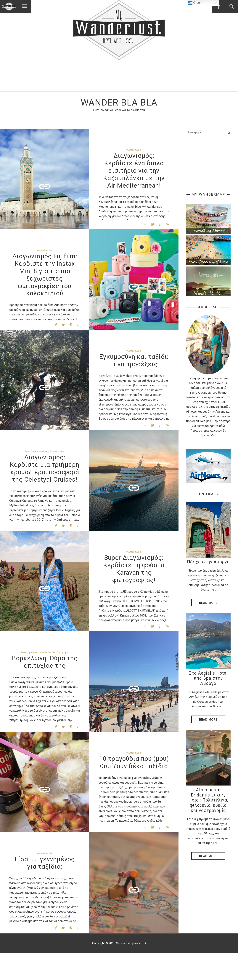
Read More (208, 603)
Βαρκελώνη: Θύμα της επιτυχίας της (45, 662)
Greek (194, 3)
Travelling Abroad (29, 652)
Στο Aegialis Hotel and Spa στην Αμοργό (208, 678)
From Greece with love (36, 451)
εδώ (222, 426)
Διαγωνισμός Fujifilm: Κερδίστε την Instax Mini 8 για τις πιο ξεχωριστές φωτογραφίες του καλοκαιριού (44, 275)
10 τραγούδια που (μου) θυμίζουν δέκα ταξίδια (134, 762)
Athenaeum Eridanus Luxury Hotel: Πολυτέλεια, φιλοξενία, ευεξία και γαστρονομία (208, 800)
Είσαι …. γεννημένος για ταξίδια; (45, 862)
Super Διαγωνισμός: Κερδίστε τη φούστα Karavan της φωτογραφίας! (134, 568)
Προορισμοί (62, 652)
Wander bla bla (133, 150)
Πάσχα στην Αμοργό (208, 561)
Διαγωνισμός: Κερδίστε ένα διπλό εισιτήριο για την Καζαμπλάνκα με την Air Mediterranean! (134, 170)
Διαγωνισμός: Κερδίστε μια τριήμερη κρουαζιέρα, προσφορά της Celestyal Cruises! (44, 468)
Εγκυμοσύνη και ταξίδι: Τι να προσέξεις (134, 360)
